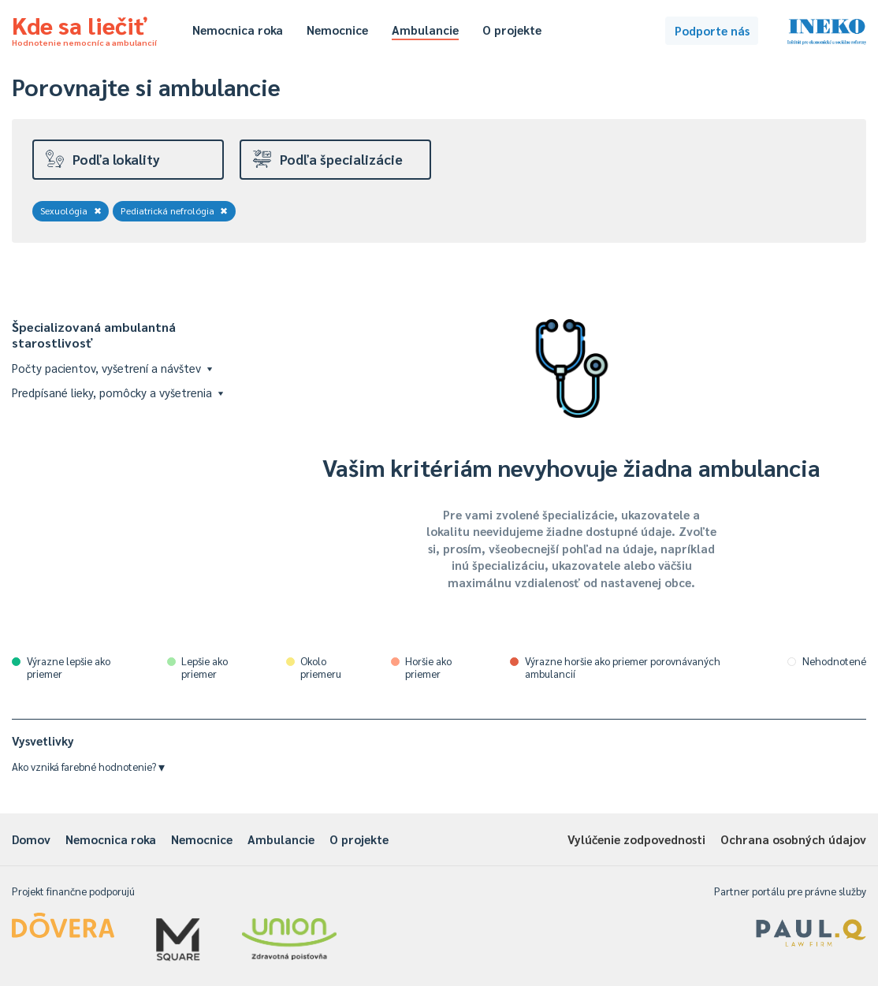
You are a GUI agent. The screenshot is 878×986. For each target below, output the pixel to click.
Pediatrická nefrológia (175, 210)
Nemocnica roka (237, 29)
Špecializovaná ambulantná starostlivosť (94, 334)
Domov (31, 839)
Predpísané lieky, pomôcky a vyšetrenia (117, 392)
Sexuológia (71, 210)
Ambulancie (425, 29)
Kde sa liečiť (84, 28)
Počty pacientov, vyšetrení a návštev (112, 367)
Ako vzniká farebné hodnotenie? (88, 766)
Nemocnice (337, 29)
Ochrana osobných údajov (793, 839)
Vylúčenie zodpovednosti (636, 839)
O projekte (511, 29)
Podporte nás (712, 30)
